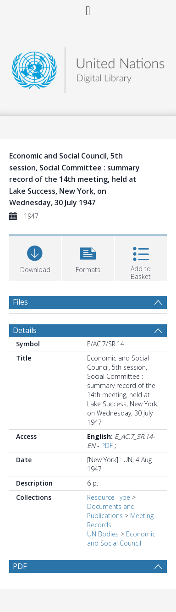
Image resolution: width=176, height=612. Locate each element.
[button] (88, 257)
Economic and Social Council (121, 538)
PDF (107, 445)
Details (25, 330)
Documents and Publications (111, 511)
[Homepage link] (88, 67)
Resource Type (108, 497)
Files (20, 302)
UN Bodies (103, 534)
